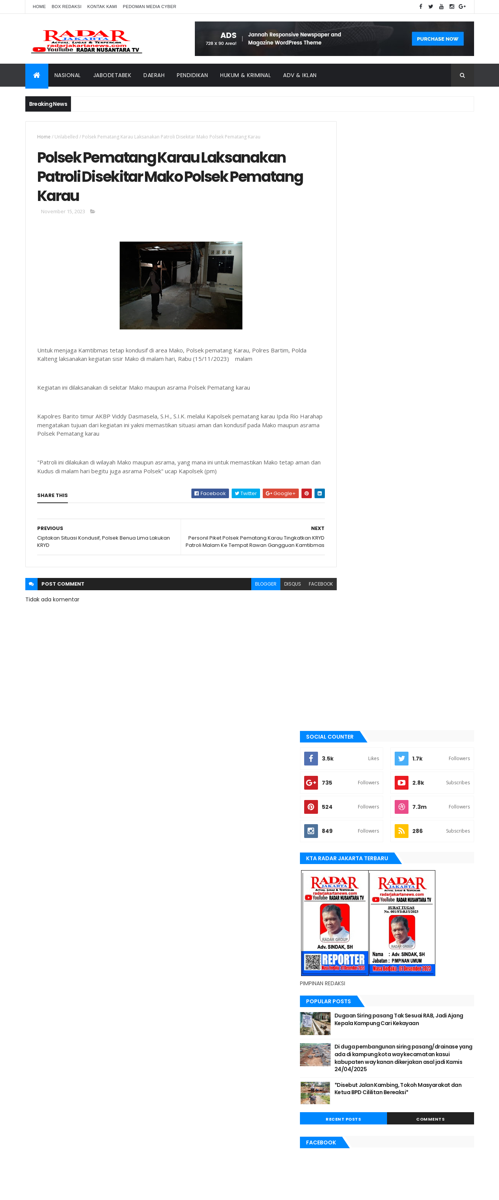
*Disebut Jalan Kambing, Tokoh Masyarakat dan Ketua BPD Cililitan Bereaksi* (415, 490)
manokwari (354, 819)
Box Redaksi (67, 6)
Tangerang (353, 897)
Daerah (154, 75)
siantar (349, 884)
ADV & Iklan (300, 75)
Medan (348, 833)
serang (349, 872)
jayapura (351, 781)
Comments (439, 517)
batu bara (351, 690)
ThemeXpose (68, 1189)
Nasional (67, 75)
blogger (249, 595)
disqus (275, 595)
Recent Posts (369, 517)
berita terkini (356, 729)
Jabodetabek (112, 75)
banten (348, 677)
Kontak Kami (102, 6)
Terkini (348, 923)
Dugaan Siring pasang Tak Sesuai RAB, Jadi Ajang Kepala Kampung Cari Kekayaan (419, 414)
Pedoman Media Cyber (149, 6)
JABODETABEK (355, 742)
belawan (350, 716)
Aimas (347, 664)
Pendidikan (192, 75)
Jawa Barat (353, 768)
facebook (304, 595)
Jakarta (350, 755)
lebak (346, 807)
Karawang (353, 794)
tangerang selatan (363, 910)
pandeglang (354, 859)
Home (39, 6)
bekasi (347, 703)
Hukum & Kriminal (245, 75)
